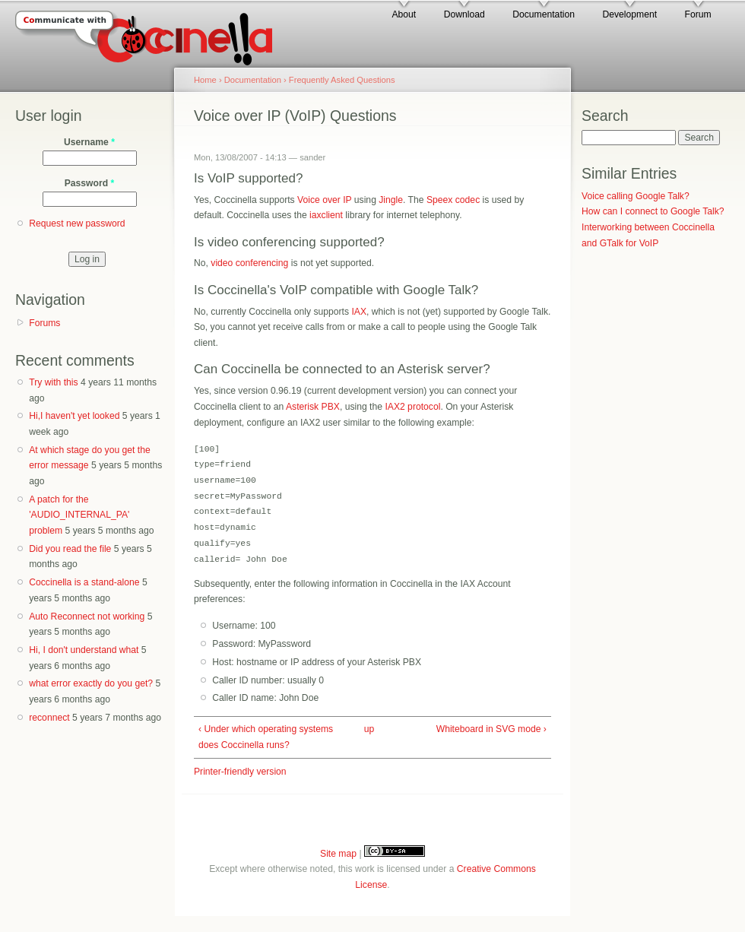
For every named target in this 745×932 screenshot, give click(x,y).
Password (90, 183)
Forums (44, 323)
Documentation (543, 14)
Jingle (391, 200)
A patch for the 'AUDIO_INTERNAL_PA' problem (79, 515)
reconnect (49, 717)
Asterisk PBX (313, 406)
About (404, 14)
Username (89, 142)
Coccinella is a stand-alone (84, 582)
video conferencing (249, 263)
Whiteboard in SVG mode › (491, 729)
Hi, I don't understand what (83, 650)
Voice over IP (324, 200)
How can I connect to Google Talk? (653, 211)
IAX (358, 311)
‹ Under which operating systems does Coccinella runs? (265, 737)
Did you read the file (70, 549)
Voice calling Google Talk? (636, 196)
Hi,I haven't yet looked (74, 416)
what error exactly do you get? (91, 683)
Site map (338, 853)
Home (205, 79)
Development (629, 14)
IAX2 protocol (412, 406)
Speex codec (453, 200)
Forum (698, 14)
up (369, 729)
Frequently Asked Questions (342, 79)
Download (464, 14)
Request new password (77, 223)
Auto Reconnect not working (86, 616)
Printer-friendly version (240, 771)
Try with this (53, 382)
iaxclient (326, 215)
